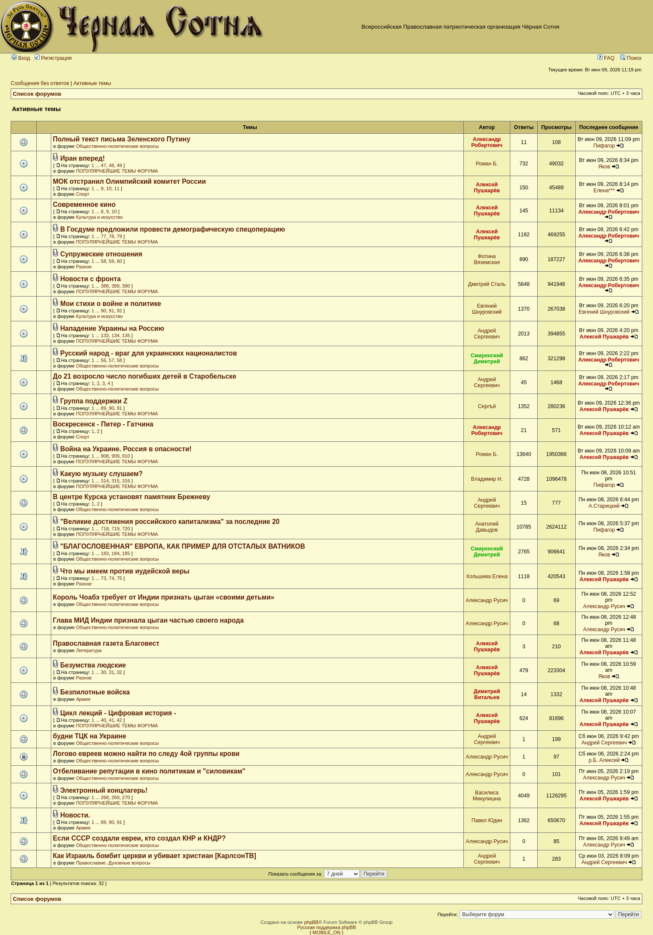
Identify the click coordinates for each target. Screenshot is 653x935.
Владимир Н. (487, 479)
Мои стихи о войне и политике (110, 303)
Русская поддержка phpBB (326, 927)
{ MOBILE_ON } (326, 932)
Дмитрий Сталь (487, 284)
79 (119, 236)
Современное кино (84, 204)
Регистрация (53, 58)
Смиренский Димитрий (487, 359)
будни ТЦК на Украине (89, 736)
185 (126, 553)
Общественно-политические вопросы (117, 146)
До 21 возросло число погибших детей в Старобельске (144, 376)
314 (105, 480)
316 (126, 480)
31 (111, 672)
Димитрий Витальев (487, 694)
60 (119, 261)
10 (108, 188)
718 (105, 528)
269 (115, 797)
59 (111, 261)
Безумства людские (93, 665)
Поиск (630, 58)
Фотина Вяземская (487, 259)
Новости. (75, 815)
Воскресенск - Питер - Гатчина (103, 424)
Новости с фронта (90, 278)
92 (119, 310)
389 (115, 285)
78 (111, 236)
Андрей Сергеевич (487, 334)
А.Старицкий (604, 506)
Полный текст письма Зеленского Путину (121, 139)
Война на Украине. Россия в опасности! (126, 449)
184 (115, 553)
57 (111, 360)
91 (111, 310)
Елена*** (604, 191)
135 (126, 335)
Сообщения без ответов (40, 83)
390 (126, 285)
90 (103, 310)
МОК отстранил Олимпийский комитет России (129, 181)
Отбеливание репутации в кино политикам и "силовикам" (149, 771)
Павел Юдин (486, 820)
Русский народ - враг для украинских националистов (148, 353)
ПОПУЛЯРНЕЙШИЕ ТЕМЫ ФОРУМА (117, 170)
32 (119, 672)
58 (103, 261)
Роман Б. (487, 164)
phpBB (311, 922)
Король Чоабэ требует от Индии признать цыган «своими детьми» (164, 597)
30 (103, 672)
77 (103, 236)
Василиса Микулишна (487, 796)
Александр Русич (487, 600)
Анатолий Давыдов (487, 527)
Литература (89, 650)
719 (115, 528)
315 (115, 480)
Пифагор (604, 146)
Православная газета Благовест (106, 643)
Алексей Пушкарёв (487, 188)
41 (111, 720)
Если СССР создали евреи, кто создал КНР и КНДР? (139, 838)
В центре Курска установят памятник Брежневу (131, 496)
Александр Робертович (486, 142)
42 (119, 720)
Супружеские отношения (101, 254)
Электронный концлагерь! (104, 790)
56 (103, 360)
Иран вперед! (82, 158)
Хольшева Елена (487, 576)
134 (115, 335)
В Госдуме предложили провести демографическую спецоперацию (172, 229)
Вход (21, 58)
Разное (84, 266)
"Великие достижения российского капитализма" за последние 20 (170, 521)
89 (103, 408)
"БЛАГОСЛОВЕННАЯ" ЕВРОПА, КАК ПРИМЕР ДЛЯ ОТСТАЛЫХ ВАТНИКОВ (182, 546)
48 (111, 165)
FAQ (606, 58)
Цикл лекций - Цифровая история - (118, 713)
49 (119, 165)
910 (126, 456)
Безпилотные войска (95, 692)
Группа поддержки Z (94, 401)
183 (105, 553)
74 (111, 578)
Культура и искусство (99, 217)
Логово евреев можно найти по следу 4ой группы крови (146, 753)
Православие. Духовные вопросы (113, 862)
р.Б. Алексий (604, 760)
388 (105, 285)
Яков (604, 167)
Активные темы (92, 83)
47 (103, 165)
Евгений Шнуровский (487, 309)
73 (103, 578)
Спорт (82, 194)
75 (119, 578)
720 (126, 528)
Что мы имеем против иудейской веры (125, 571)
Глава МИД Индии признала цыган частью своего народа (148, 620)
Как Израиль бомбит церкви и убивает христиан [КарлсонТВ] (154, 855)
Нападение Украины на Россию (112, 328)
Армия (83, 699)
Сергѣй (487, 406)
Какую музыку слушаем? (101, 473)
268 (105, 797)
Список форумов (37, 94)
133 (105, 335)
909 (115, 456)
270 (126, 797)
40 (103, 720)
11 (116, 188)
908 (105, 456)
